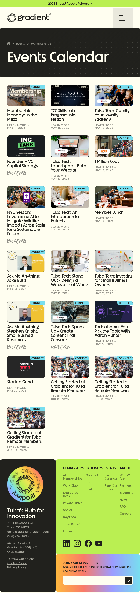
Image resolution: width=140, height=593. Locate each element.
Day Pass (69, 517)
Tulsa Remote (72, 524)
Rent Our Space (111, 487)
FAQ (123, 506)
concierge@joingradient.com (28, 531)
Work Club (70, 485)
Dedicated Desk (70, 494)
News (124, 499)
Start (89, 482)
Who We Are (125, 476)
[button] (123, 18)
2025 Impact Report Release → (70, 4)
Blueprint (126, 492)
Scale (90, 489)
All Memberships (72, 476)
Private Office (73, 503)
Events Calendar (41, 43)
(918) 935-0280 (18, 536)
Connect (92, 475)
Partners (126, 485)
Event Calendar (111, 476)
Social (67, 510)
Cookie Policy (17, 563)
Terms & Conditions (20, 559)
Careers (125, 513)
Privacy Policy (17, 567)
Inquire (68, 531)
